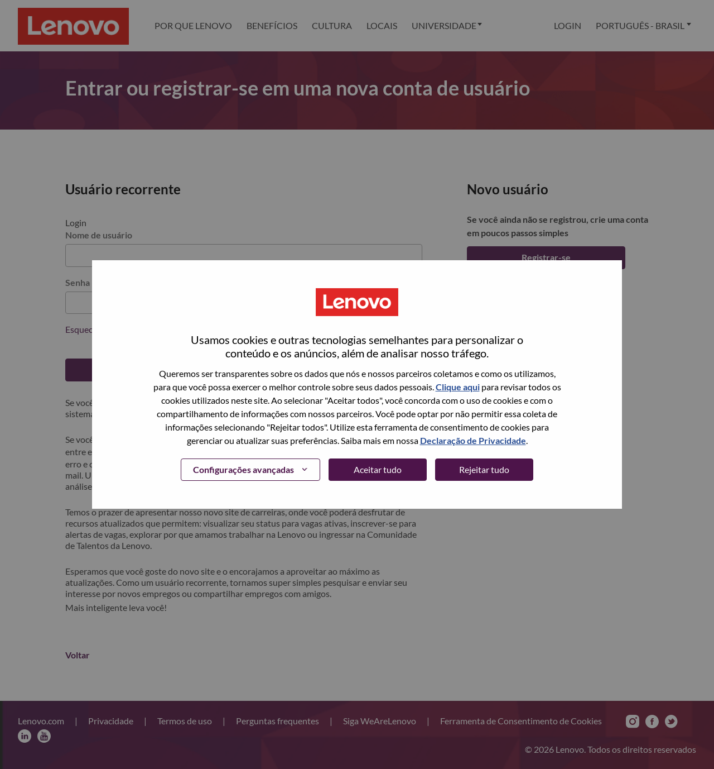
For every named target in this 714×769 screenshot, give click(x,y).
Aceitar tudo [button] (378, 469)
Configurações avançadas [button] (243, 469)
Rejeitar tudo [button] (484, 469)
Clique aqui (458, 386)
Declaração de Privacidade (473, 440)
